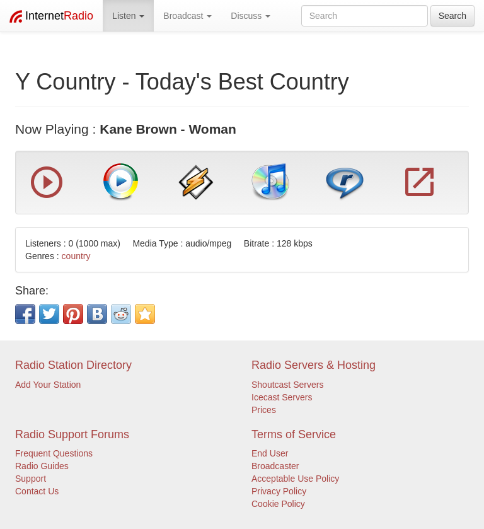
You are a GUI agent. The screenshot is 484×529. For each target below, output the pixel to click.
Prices (263, 410)
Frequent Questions (54, 453)
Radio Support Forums (72, 434)
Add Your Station (48, 385)
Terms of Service (293, 434)
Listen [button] (128, 16)
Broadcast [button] (187, 16)
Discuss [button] (250, 16)
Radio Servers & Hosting (313, 365)
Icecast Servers (281, 397)
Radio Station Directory (73, 365)
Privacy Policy (278, 491)
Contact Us (37, 491)
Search (452, 16)
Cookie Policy (278, 504)
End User (269, 453)
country (76, 256)
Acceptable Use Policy (295, 479)
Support (30, 479)
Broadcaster (275, 466)
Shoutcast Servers (287, 385)
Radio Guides (42, 466)
